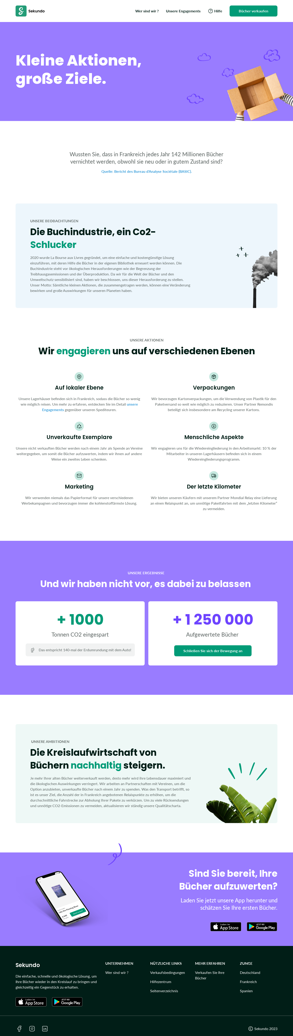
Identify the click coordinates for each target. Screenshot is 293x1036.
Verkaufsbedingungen (167, 972)
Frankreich (248, 981)
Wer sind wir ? (116, 972)
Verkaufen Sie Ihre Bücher (209, 975)
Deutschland (250, 972)
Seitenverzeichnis (164, 990)
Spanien (246, 990)
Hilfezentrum (160, 981)
